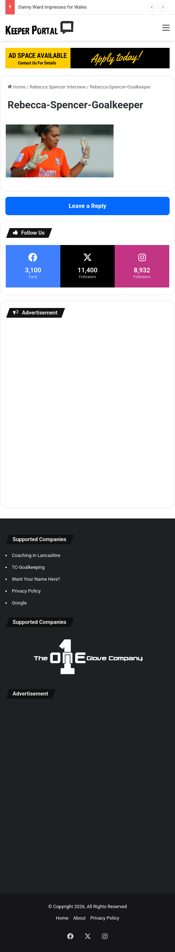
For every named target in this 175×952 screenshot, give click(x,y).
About (79, 918)
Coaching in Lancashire (36, 555)
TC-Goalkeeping (28, 567)
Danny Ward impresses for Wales (52, 7)
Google (19, 603)
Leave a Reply (87, 205)
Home (17, 87)
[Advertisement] (87, 412)
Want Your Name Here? (36, 579)
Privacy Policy (26, 591)
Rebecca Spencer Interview (58, 87)
